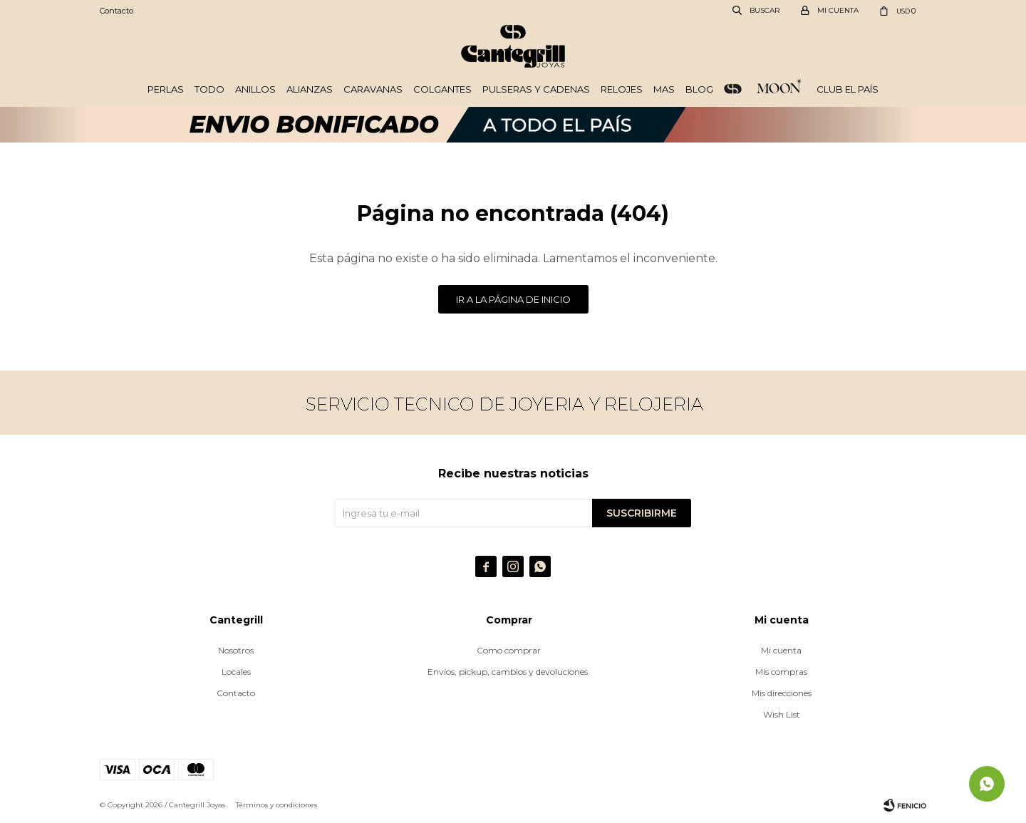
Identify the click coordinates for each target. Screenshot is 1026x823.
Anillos (255, 89)
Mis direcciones (782, 693)
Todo (209, 89)
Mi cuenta (781, 650)
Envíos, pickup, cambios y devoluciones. (509, 671)
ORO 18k (733, 89)
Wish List (781, 714)
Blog (699, 89)
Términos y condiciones (276, 804)
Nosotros (236, 650)
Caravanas (373, 89)
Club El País (848, 89)
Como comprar (509, 650)
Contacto (116, 11)
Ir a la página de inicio (513, 299)
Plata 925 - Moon (779, 89)
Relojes (622, 89)
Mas (664, 89)
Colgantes (442, 89)
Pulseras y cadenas (536, 89)
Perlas (165, 89)
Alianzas (309, 89)
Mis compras (781, 671)
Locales (236, 671)
